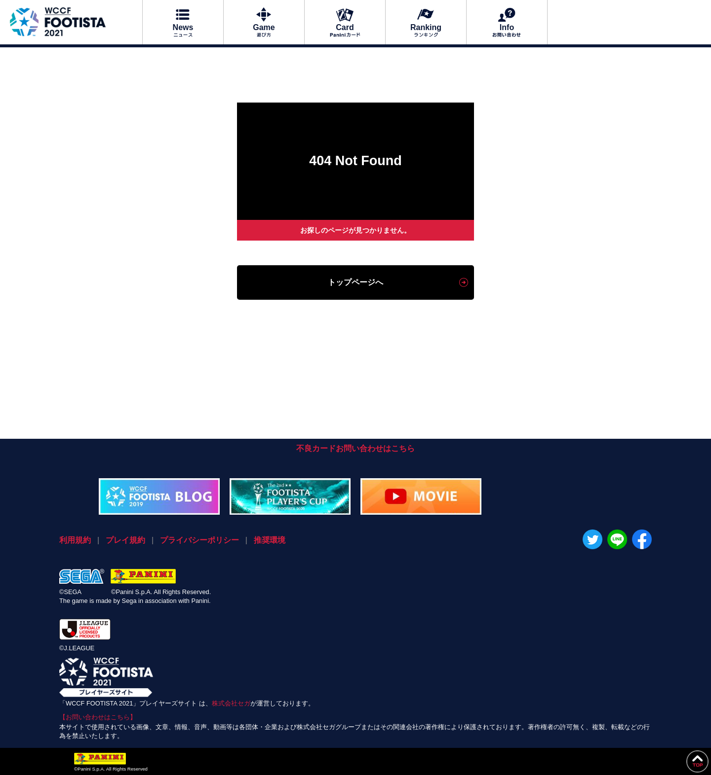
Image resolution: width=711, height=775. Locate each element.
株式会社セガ (231, 703)
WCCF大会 (290, 496)
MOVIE (420, 496)
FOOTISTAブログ (159, 496)
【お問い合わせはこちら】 (97, 717)
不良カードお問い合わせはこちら (355, 448)
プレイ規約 (125, 540)
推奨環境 (269, 540)
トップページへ (355, 282)
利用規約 (75, 540)
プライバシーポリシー (199, 540)
